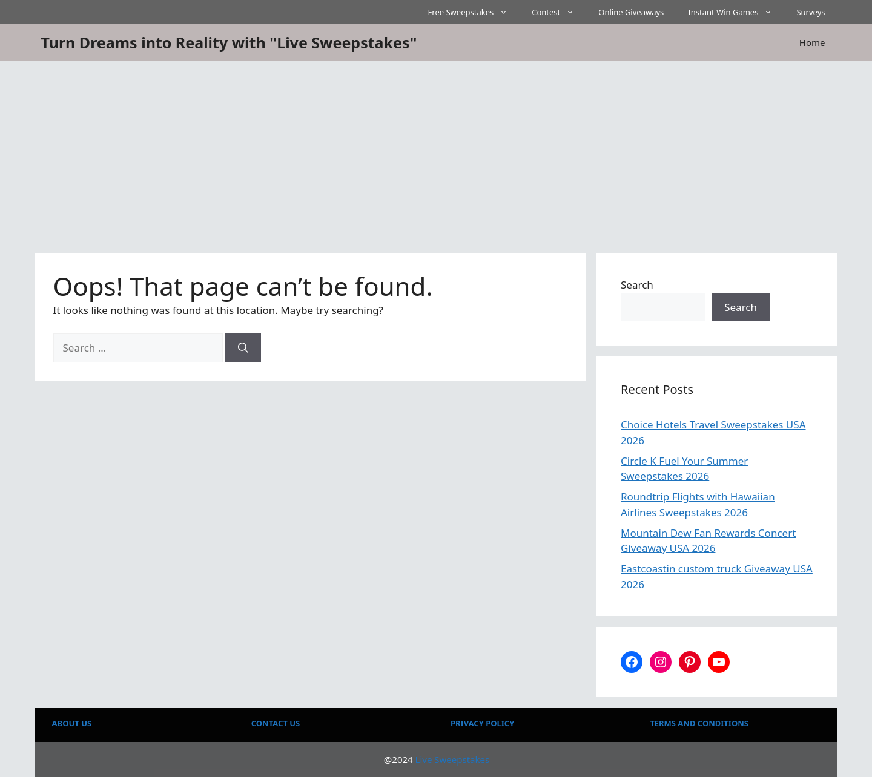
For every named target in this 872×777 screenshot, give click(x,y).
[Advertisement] (436, 151)
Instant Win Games (736, 12)
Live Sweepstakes (452, 759)
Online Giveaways (631, 12)
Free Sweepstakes (474, 12)
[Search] (243, 347)
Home (812, 42)
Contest (559, 12)
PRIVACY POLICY (482, 723)
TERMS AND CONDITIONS (699, 723)
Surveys (810, 12)
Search (637, 285)
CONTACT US (275, 723)
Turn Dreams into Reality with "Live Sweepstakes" (229, 42)
